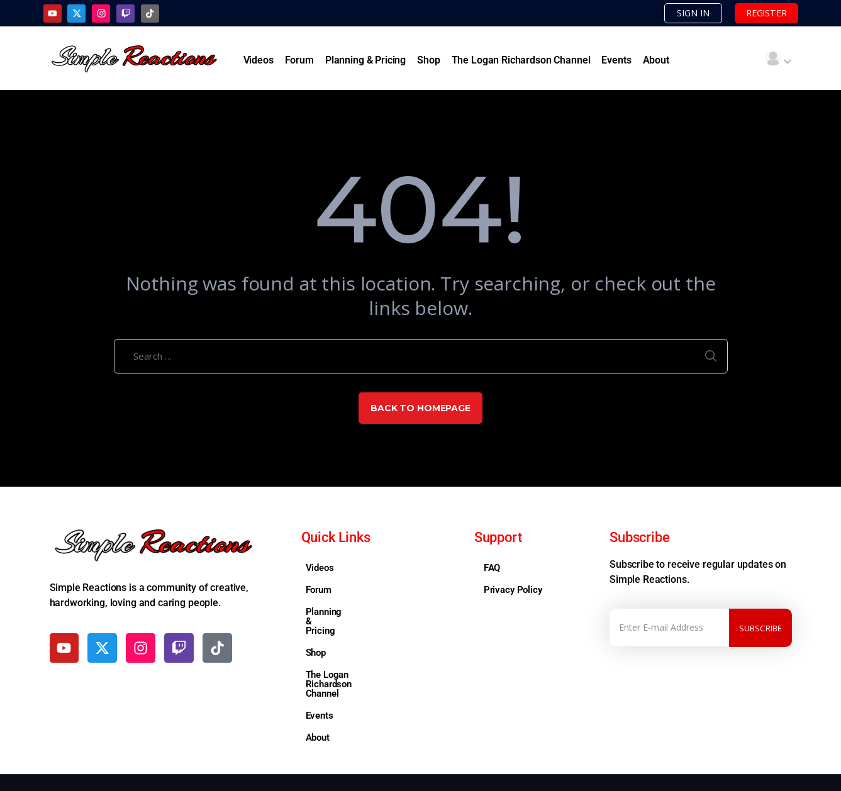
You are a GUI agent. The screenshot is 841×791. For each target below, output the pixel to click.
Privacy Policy (513, 590)
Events (616, 61)
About (656, 61)
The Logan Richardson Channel (521, 61)
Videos (258, 61)
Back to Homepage (420, 408)
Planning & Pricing (365, 61)
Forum (299, 61)
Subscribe (760, 628)
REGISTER (762, 13)
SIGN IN (683, 13)
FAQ (492, 568)
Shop (428, 61)
